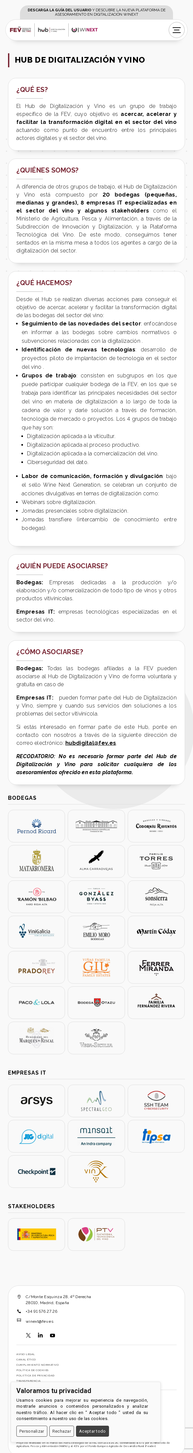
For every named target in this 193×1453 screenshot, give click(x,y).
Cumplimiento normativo (37, 1364)
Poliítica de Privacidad (35, 1375)
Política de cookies (32, 1370)
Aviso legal (25, 1354)
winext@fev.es (39, 1321)
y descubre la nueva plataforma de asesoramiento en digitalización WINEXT (97, 12)
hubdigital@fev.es (90, 743)
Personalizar (31, 1431)
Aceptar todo (92, 1431)
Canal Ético (26, 1359)
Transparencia (28, 1380)
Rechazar (61, 1431)
